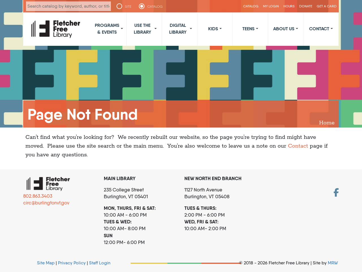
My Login (271, 6)
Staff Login (99, 262)
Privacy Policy (72, 262)
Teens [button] (248, 28)
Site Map (46, 262)
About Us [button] (283, 28)
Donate (305, 6)
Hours (289, 6)
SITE (128, 6)
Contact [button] (319, 28)
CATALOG (155, 6)
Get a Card (327, 6)
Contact (298, 146)
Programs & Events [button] (107, 28)
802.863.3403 (37, 196)
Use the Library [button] (142, 28)
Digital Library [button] (178, 28)
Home (327, 122)
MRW (333, 262)
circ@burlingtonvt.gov (46, 203)
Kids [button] (213, 28)
